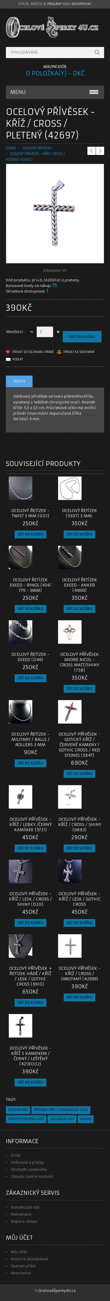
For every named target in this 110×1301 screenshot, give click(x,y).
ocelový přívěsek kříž (26, 1119)
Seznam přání (23, 1266)
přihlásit (54, 4)
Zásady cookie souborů (32, 1176)
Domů (11, 148)
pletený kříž (18, 1110)
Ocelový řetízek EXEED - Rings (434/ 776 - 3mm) (30, 585)
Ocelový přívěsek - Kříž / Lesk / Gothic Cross (80, 899)
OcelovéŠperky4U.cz (57, 1290)
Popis (19, 381)
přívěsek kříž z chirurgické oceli (61, 1110)
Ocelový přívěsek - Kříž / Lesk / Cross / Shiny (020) (30, 899)
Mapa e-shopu (24, 1221)
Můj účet (19, 1252)
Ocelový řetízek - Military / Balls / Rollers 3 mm (30, 739)
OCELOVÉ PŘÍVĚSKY (37, 148)
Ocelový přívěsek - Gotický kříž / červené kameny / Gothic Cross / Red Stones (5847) (79, 744)
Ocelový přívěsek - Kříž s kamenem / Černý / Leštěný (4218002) (30, 1056)
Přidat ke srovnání (78, 352)
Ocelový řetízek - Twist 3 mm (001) (30, 513)
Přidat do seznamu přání (33, 352)
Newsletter (21, 1273)
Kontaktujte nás (25, 1207)
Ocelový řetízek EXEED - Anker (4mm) (79, 585)
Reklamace (21, 1214)
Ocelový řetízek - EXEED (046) (30, 657)
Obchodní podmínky (29, 1169)
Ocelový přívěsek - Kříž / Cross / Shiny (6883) (79, 824)
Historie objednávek (29, 1259)
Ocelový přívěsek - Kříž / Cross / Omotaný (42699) (79, 973)
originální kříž (62, 1119)
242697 (85, 1119)
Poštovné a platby (27, 1162)
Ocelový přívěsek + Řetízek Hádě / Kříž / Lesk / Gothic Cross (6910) (30, 976)
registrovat (81, 4)
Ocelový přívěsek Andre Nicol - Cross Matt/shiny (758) (79, 662)
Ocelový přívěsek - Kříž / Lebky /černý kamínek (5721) (30, 824)
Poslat (17, 359)
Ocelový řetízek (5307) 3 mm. (79, 513)
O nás (16, 1155)
